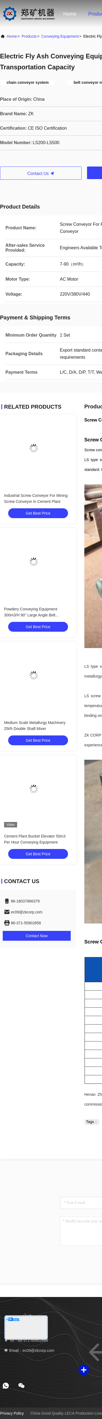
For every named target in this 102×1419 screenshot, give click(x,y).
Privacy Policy (12, 1413)
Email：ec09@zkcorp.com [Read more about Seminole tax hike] (29, 1350)
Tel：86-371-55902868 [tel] (26, 1340)
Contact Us (40, 173)
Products (29, 36)
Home (69, 14)
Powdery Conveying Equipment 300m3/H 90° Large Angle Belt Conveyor (30, 615)
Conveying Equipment (60, 36)
